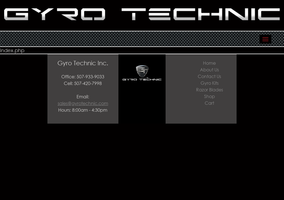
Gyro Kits (210, 83)
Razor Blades (209, 89)
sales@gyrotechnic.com (83, 103)
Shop (209, 96)
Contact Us (209, 76)
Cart (209, 103)
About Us (209, 69)
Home (209, 63)
